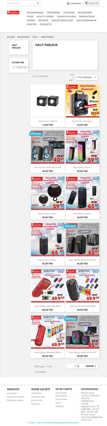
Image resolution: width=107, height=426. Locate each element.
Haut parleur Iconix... (82, 167)
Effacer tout (20, 67)
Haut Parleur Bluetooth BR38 (82, 306)
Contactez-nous (38, 396)
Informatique (35, 12)
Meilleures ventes (15, 400)
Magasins (35, 403)
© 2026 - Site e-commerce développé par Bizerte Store (53, 422)
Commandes (61, 399)
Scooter (32, 24)
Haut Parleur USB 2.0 (47, 121)
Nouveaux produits (15, 396)
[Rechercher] (24, 3)
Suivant (91, 366)
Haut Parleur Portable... (82, 121)
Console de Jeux (66, 16)
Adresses (60, 406)
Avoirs (58, 402)
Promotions (12, 393)
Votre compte (64, 389)
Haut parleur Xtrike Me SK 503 (82, 260)
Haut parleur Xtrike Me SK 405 (47, 167)
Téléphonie (53, 12)
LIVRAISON (36, 393)
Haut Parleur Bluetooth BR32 (48, 306)
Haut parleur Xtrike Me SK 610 (82, 352)
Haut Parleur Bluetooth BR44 (48, 352)
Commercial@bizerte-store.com (92, 418)
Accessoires (85, 12)
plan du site (36, 400)
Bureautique (87, 16)
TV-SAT (30, 16)
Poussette (46, 24)
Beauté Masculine (62, 20)
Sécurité (43, 20)
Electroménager (86, 20)
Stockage (69, 12)
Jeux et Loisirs (45, 16)
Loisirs (31, 20)
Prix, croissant (86, 77)
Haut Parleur (16, 46)
